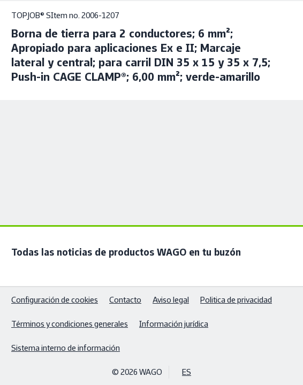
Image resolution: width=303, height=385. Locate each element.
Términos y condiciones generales (69, 323)
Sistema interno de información (65, 347)
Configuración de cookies (54, 299)
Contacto (125, 299)
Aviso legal (171, 299)
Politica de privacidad (236, 299)
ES (186, 371)
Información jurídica (173, 323)
